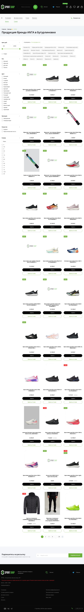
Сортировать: (27, 42)
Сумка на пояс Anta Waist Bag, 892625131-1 (31, 176)
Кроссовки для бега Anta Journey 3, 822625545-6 (32, 218)
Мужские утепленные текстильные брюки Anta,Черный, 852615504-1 (52, 519)
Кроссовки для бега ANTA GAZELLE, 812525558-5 (52, 433)
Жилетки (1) (39, 59)
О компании (8, 18)
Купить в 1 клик (32, 102)
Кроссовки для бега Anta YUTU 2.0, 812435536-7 (73, 390)
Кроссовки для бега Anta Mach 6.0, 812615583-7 (73, 519)
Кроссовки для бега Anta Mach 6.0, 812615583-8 (73, 304)
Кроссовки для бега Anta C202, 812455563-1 (31, 390)
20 (59, 536)
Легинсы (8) (61, 47)
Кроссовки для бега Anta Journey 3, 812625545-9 (52, 90)
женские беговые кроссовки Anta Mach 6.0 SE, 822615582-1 (31, 433)
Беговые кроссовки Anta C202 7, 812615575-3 (73, 261)
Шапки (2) (56, 59)
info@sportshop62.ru (5, 585)
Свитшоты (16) (51, 53)
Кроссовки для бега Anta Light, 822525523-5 (73, 476)
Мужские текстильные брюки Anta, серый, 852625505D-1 (52, 176)
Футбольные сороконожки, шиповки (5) (33, 56)
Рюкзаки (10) (26, 47)
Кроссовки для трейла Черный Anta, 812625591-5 (31, 261)
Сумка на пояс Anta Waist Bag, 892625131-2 (73, 133)
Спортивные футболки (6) (48, 50)
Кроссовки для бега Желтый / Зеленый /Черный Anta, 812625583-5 (52, 305)
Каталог (44, 7)
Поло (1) (32, 59)
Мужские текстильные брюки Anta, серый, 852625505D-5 (52, 133)
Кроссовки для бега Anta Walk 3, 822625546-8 (73, 218)
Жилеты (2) (59, 50)
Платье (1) (72, 56)
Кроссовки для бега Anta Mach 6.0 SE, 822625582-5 (52, 261)
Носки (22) (47, 56)
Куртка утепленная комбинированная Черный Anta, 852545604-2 (31, 519)
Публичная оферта (50, 594)
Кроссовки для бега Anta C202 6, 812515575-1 (73, 433)
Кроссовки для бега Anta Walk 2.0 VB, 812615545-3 (52, 390)
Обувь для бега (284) (37, 47)
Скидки (16, 21)
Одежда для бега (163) (50, 47)
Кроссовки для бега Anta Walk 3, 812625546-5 (73, 90)
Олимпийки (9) (26, 53)
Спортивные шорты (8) (71, 47)
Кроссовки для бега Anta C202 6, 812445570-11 (31, 476)
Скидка (4, 53)
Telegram (56, 7)
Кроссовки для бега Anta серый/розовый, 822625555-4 (32, 90)
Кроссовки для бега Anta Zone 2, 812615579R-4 (31, 347)
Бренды (7, 21)
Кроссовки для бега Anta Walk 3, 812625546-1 (73, 176)
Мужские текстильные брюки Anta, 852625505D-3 (31, 133)
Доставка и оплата (18, 18)
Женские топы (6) (35, 50)
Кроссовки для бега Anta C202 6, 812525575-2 (52, 347)
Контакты (34, 18)
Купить (32, 98)
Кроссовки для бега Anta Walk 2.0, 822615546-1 (73, 347)
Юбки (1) (25, 59)
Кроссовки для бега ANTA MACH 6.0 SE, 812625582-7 (31, 304)
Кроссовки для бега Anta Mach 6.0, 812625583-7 (52, 218)
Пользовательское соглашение (52, 592)
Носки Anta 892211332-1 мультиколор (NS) (52, 476)
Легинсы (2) (55, 56)
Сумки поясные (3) (69, 50)
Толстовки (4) (64, 56)
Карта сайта (48, 597)
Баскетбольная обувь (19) (39, 53)
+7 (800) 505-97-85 (79, 608)
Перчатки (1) (48, 59)
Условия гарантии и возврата (7, 592)
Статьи (27, 18)
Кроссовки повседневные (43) (65, 53)
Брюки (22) (26, 50)
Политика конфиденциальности (53, 589)
